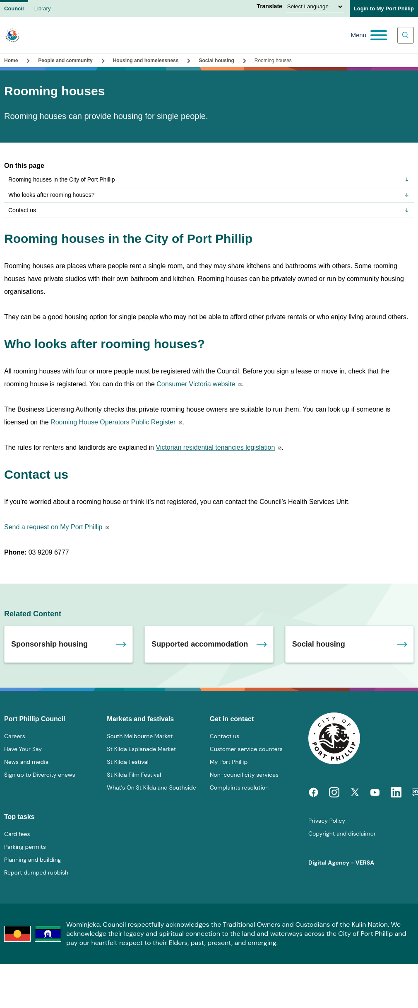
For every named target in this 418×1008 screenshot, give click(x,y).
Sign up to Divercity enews (39, 774)
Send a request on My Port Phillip (53, 527)
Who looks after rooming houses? (209, 194)
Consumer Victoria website (195, 384)
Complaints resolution (239, 787)
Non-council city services (244, 774)
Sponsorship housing (49, 644)
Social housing (216, 60)
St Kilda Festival (128, 762)
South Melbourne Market (140, 736)
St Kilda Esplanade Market (141, 749)
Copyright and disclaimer (342, 833)
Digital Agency (328, 862)
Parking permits (25, 846)
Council (14, 8)
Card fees (17, 834)
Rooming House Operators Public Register (112, 422)
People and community (65, 60)
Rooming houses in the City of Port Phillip (209, 179)
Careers (14, 736)
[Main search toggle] (405, 35)
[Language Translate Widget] (315, 6)
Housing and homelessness (146, 60)
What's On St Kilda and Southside (151, 787)
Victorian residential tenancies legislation (215, 447)
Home (11, 60)
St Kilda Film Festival (134, 774)
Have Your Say (23, 749)
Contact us (209, 210)
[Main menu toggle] (368, 35)
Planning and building (32, 859)
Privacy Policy (326, 820)
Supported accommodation (199, 644)
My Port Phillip (229, 762)
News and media (26, 762)
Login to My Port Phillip (384, 8)
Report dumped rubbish (36, 872)
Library (42, 8)
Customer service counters (246, 749)
